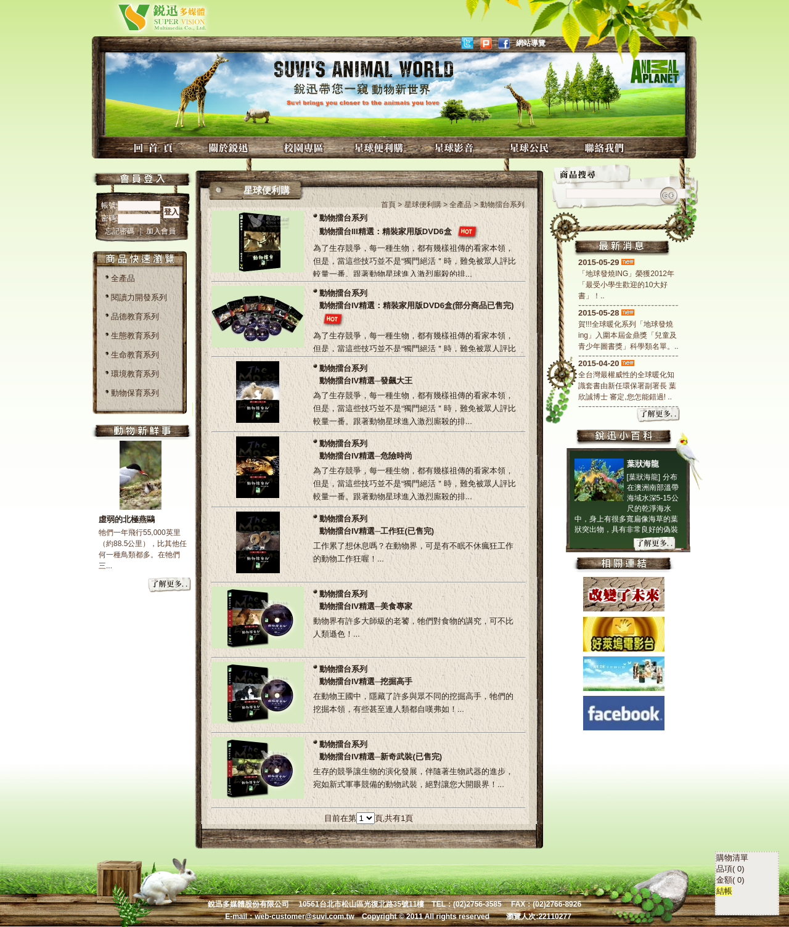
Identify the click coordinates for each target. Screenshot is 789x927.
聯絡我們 (606, 147)
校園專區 (305, 147)
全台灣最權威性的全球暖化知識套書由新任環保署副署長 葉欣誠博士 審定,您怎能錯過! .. (627, 385)
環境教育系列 (135, 373)
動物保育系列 (135, 393)
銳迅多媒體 (147, 17)
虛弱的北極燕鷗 (127, 519)
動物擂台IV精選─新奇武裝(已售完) (380, 756)
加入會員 (161, 231)
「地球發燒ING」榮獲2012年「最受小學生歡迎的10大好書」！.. (626, 284)
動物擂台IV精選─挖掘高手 (366, 681)
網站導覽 (531, 43)
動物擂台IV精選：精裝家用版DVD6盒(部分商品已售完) (416, 305)
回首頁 (154, 147)
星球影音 (455, 147)
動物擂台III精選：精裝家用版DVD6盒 (385, 231)
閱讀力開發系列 (139, 297)
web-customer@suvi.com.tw (304, 916)
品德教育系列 (135, 316)
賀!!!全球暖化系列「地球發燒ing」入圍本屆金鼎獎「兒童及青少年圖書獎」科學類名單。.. (628, 335)
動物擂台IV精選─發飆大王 (366, 380)
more (170, 586)
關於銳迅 (230, 147)
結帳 (724, 778)
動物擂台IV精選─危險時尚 (366, 455)
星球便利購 (380, 147)
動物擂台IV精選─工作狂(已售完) (376, 531)
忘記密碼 (120, 231)
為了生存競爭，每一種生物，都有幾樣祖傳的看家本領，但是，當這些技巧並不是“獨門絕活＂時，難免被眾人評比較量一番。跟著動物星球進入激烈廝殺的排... (414, 261)
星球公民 (530, 147)
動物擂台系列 (343, 218)
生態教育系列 (135, 335)
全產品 (123, 278)
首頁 (388, 204)
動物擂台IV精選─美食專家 (366, 606)
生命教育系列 (135, 354)
